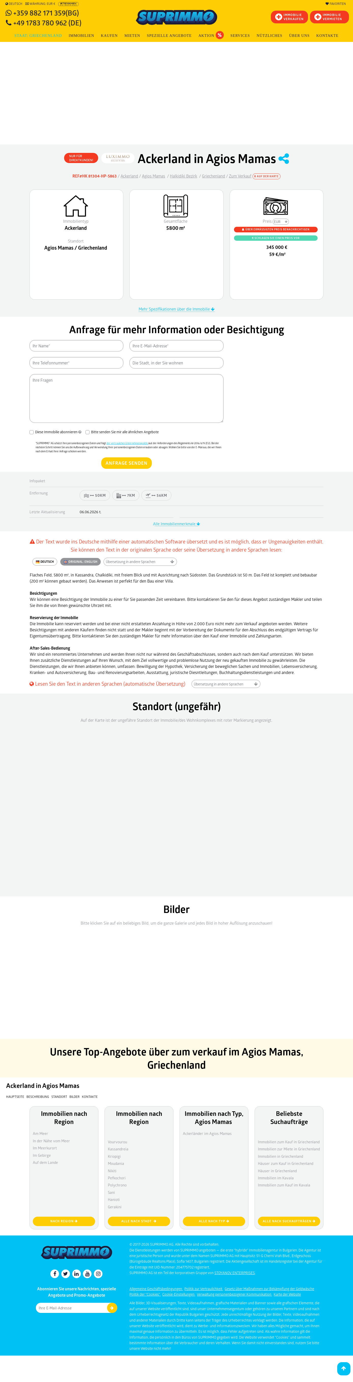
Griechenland (213, 176)
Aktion (211, 35)
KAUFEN (109, 36)
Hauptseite (15, 1097)
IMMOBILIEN (81, 36)
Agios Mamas (153, 176)
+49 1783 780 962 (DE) (47, 22)
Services (240, 36)
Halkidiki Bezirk (183, 176)
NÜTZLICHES (269, 36)
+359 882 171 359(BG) (46, 12)
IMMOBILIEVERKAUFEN (289, 17)
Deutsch (13, 4)
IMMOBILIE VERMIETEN (328, 17)
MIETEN (132, 36)
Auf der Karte (266, 176)
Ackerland (129, 176)
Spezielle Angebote (169, 36)
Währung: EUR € (40, 4)
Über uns (299, 36)
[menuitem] (328, 35)
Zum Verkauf (240, 176)
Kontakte (327, 36)
